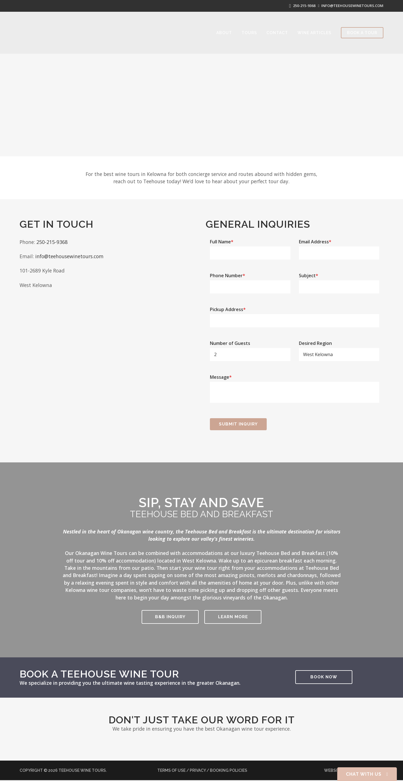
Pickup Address (228, 307)
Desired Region (315, 341)
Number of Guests (230, 341)
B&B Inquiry (170, 614)
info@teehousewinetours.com (350, 4)
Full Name (221, 239)
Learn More (233, 614)
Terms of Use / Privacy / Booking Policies (202, 769)
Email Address (315, 239)
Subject (308, 273)
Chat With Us (367, 774)
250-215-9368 (298, 4)
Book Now (323, 674)
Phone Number (227, 273)
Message (221, 374)
